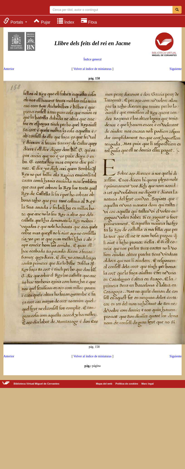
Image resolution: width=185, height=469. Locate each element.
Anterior (8, 69)
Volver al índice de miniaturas (93, 69)
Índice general (93, 59)
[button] (15, 21)
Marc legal (147, 383)
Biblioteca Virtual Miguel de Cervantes (21, 8)
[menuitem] (15, 21)
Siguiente (176, 69)
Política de (127, 383)
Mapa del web (104, 383)
